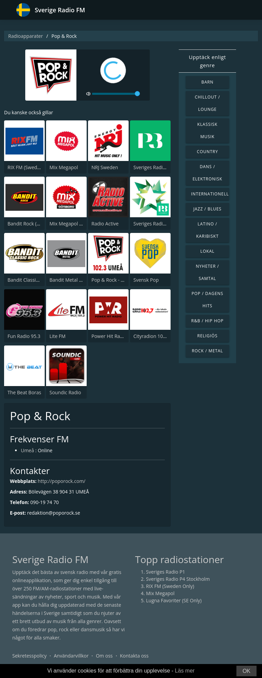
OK (246, 671)
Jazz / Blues (207, 209)
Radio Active (105, 223)
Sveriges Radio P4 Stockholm (178, 579)
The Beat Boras (24, 392)
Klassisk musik (207, 130)
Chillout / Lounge (207, 103)
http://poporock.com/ (62, 481)
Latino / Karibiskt (207, 230)
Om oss (104, 655)
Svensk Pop (146, 280)
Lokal (207, 251)
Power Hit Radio (109, 336)
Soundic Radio (65, 392)
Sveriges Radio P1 (165, 572)
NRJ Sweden (104, 167)
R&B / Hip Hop (207, 321)
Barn (207, 82)
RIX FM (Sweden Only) (32, 167)
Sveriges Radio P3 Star (158, 223)
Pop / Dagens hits (207, 300)
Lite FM (57, 336)
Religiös (207, 336)
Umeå (27, 450)
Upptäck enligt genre (207, 61)
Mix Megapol (63, 167)
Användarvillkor (71, 655)
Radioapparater (25, 36)
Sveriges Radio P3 (153, 167)
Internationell (210, 194)
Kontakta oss (134, 655)
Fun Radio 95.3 (24, 336)
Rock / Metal (207, 351)
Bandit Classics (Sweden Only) (40, 280)
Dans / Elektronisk (207, 173)
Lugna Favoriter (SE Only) (174, 600)
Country (207, 151)
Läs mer (185, 671)
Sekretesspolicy (29, 655)
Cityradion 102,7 (151, 336)
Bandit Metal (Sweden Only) (80, 280)
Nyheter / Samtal (207, 272)
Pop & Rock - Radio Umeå (119, 280)
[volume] (116, 94)
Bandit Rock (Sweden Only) (37, 223)
